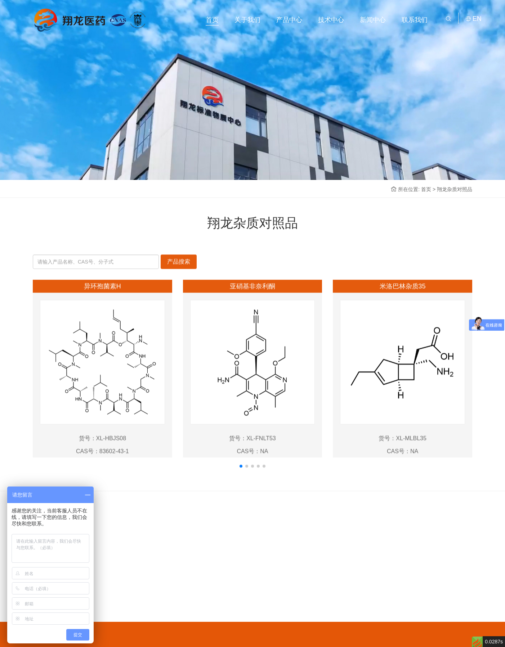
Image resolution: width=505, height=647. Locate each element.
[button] (241, 486)
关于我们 (247, 19)
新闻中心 (373, 19)
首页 (212, 19)
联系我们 (415, 19)
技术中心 (331, 19)
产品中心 (289, 19)
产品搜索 (178, 282)
